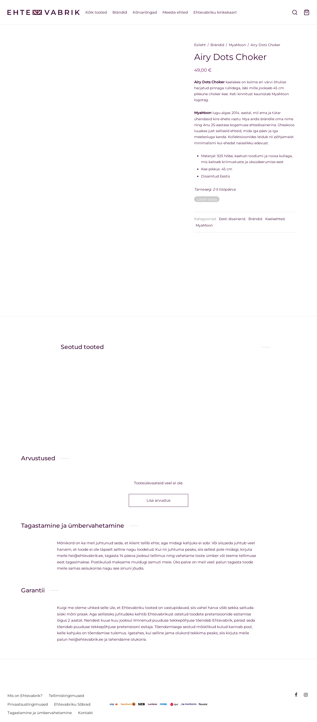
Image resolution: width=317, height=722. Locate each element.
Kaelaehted (277, 220)
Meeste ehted (175, 12)
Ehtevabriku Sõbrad (72, 704)
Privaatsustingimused (27, 704)
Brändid (119, 12)
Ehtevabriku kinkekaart (215, 12)
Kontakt (85, 712)
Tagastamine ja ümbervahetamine (39, 712)
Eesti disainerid (235, 220)
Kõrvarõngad (145, 12)
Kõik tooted (96, 12)
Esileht (203, 46)
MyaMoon (240, 46)
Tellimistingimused (66, 695)
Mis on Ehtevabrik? (25, 695)
